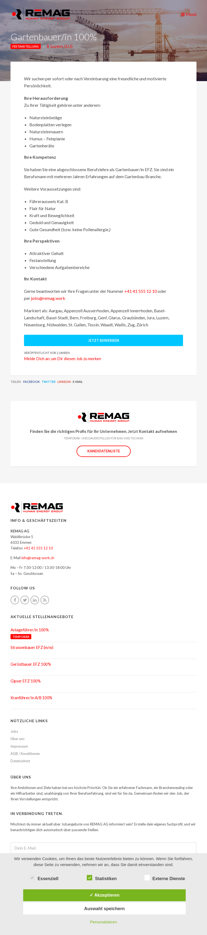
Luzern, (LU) (61, 46)
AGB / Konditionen (25, 753)
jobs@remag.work (48, 298)
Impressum (19, 746)
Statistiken (102, 878)
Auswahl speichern (104, 908)
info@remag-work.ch (37, 558)
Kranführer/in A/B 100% (31, 697)
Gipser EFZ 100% (25, 680)
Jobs (14, 731)
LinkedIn (64, 381)
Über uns (18, 739)
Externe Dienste (164, 878)
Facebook (31, 381)
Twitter (49, 381)
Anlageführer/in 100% (30, 629)
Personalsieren (103, 922)
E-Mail (78, 381)
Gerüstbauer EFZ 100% (31, 664)
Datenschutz (20, 761)
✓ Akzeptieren (104, 895)
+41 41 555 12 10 (140, 291)
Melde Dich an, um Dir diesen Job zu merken (62, 358)
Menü (188, 14)
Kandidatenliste (103, 451)
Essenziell (43, 878)
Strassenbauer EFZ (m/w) (32, 647)
